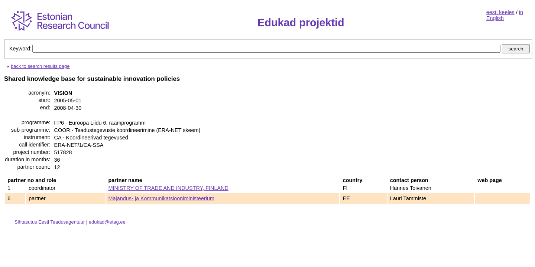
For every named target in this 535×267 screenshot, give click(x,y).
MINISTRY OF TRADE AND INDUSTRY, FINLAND (168, 188)
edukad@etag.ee (107, 222)
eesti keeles (500, 12)
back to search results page (40, 66)
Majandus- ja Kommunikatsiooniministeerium (161, 198)
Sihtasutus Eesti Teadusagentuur (49, 222)
